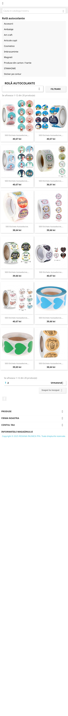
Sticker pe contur (12, 74)
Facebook (4, 399)
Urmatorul (58, 383)
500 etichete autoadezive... (51, 272)
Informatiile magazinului (17, 431)
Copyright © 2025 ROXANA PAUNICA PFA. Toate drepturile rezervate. (34, 436)
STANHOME (10, 68)
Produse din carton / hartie (17, 62)
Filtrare (56, 89)
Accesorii (8, 23)
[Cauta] (34, 11)
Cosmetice (9, 46)
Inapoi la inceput (52, 390)
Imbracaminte (11, 51)
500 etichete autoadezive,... (17, 135)
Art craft (8, 34)
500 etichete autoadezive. (17, 226)
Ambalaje (8, 29)
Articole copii (10, 40)
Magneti (8, 57)
